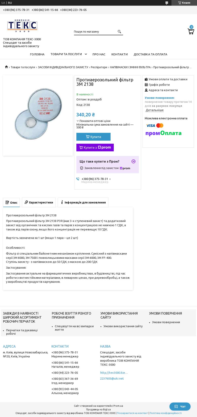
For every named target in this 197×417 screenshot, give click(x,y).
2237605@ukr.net (112, 378)
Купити (95, 137)
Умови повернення (166, 322)
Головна (37, 54)
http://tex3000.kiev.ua (114, 372)
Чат (180, 406)
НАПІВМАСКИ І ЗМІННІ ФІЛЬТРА (130, 67)
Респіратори (99, 67)
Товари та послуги (66, 54)
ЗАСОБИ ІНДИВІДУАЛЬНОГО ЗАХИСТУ (63, 67)
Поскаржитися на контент (132, 413)
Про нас (98, 54)
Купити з (97, 147)
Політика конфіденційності (166, 413)
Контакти (119, 54)
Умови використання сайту (123, 326)
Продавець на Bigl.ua (98, 409)
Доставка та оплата (150, 54)
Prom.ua (118, 406)
